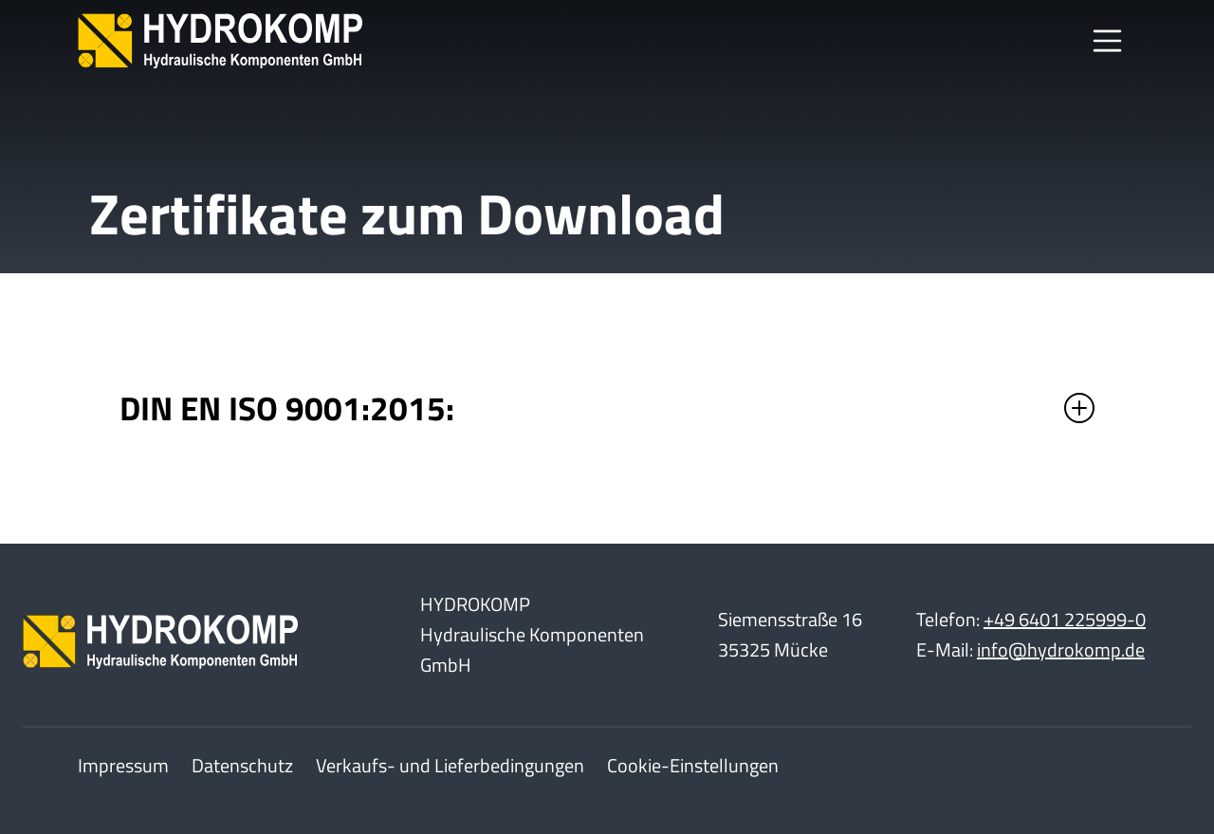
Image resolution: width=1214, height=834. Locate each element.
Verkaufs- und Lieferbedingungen (450, 765)
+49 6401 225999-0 (1065, 619)
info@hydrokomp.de (1061, 649)
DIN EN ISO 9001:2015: (291, 408)
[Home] (220, 41)
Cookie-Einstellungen (693, 765)
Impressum (123, 765)
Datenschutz (242, 765)
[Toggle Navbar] (1107, 41)
